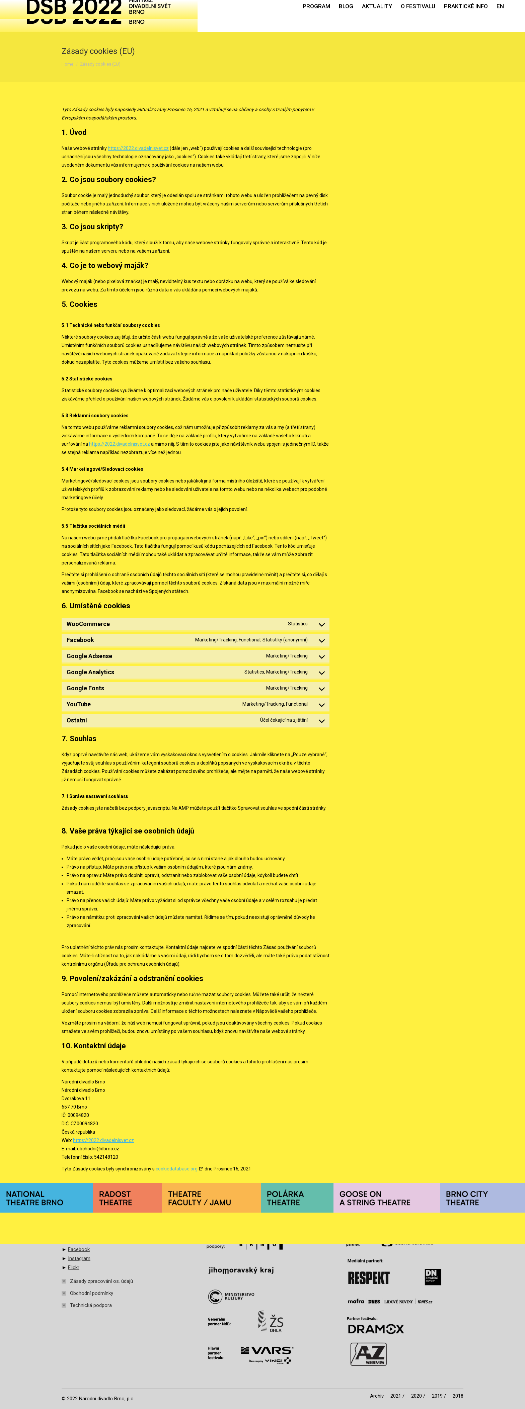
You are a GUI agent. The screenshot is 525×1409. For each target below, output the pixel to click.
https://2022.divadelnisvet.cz (138, 148)
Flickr (73, 1267)
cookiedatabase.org (177, 1168)
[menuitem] (316, 16)
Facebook (79, 1249)
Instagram (79, 1258)
